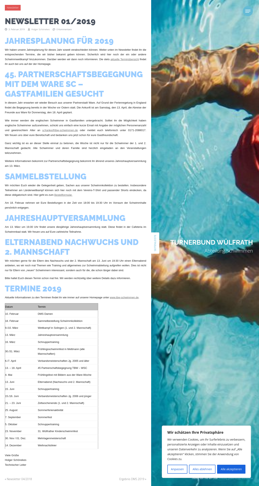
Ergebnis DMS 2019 (131, 479)
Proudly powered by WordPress (236, 478)
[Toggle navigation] (248, 11)
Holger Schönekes (39, 29)
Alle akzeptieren (231, 469)
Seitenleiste (155, 243)
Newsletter (13, 7)
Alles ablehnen (202, 469)
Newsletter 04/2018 (19, 479)
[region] (206, 452)
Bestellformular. (63, 194)
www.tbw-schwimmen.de (124, 297)
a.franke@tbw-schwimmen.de (60, 130)
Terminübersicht (129, 59)
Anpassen (177, 469)
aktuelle (115, 59)
